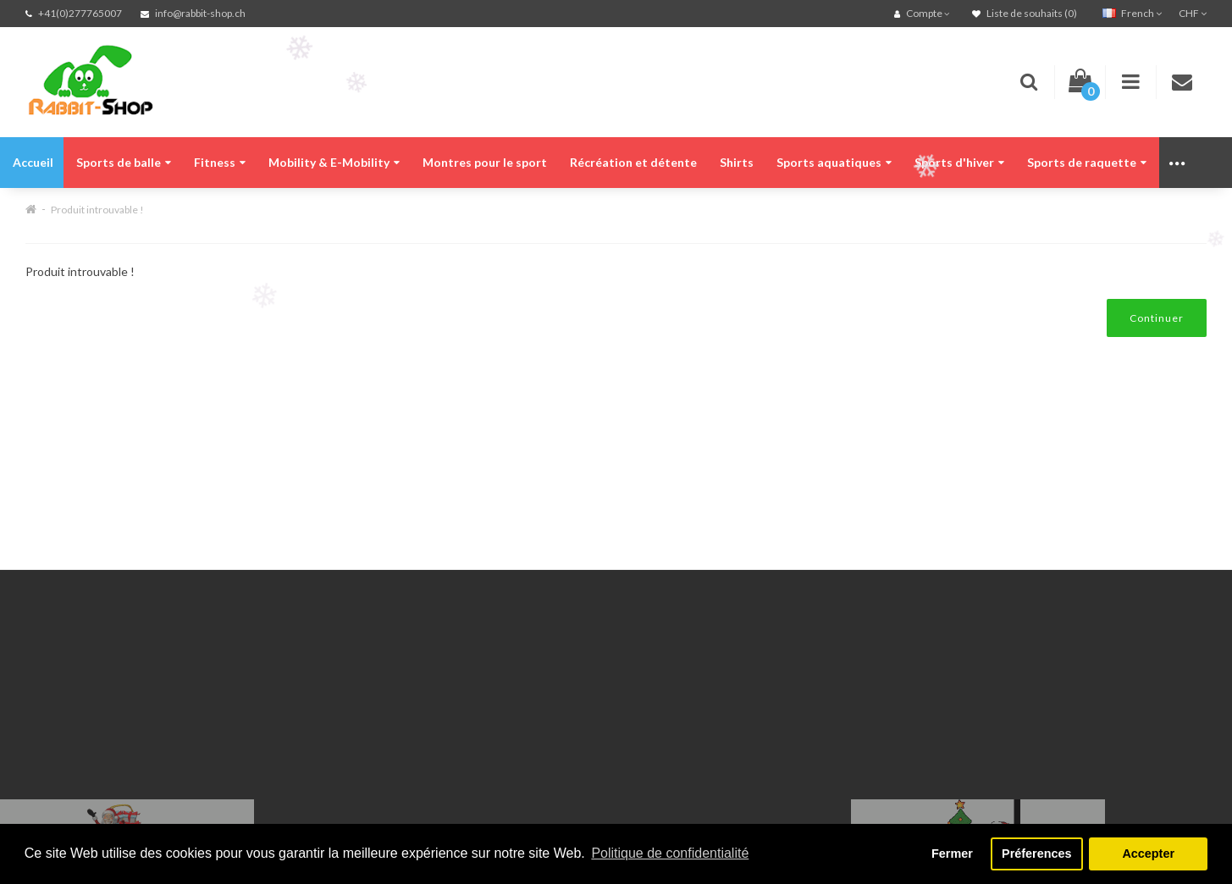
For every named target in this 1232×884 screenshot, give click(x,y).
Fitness (220, 162)
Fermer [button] (952, 853)
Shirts (737, 162)
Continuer (1157, 318)
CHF (1193, 13)
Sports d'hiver (959, 162)
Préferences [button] (1036, 853)
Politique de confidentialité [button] (670, 853)
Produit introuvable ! (97, 209)
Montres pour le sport (485, 162)
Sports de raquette (1086, 162)
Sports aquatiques (834, 162)
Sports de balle (123, 162)
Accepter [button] (1148, 853)
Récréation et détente (633, 162)
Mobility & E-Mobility (334, 162)
